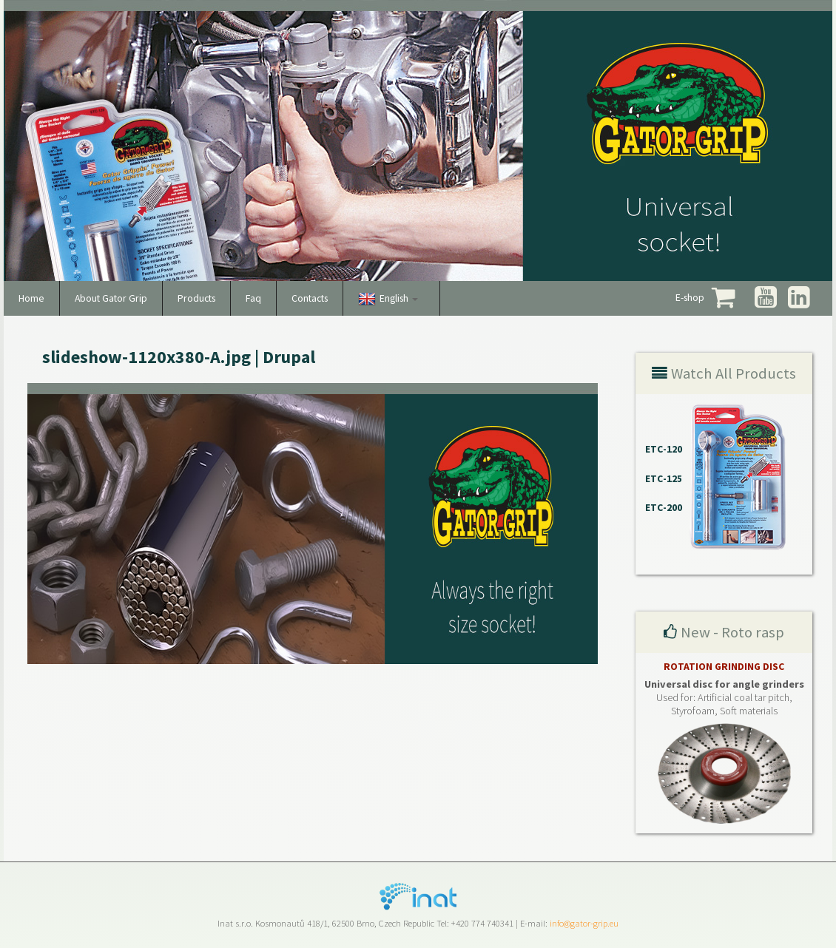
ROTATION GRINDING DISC (724, 666)
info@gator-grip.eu (584, 923)
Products (196, 298)
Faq (253, 298)
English (399, 298)
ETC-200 (663, 507)
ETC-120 (663, 449)
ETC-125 (663, 479)
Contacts (309, 298)
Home (31, 298)
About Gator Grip (111, 298)
